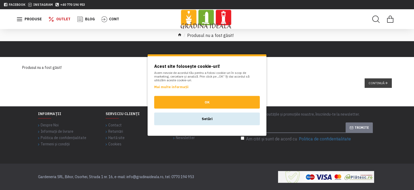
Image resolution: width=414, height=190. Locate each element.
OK (207, 102)
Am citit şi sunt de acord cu (296, 139)
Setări (207, 119)
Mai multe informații (171, 87)
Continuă (377, 83)
